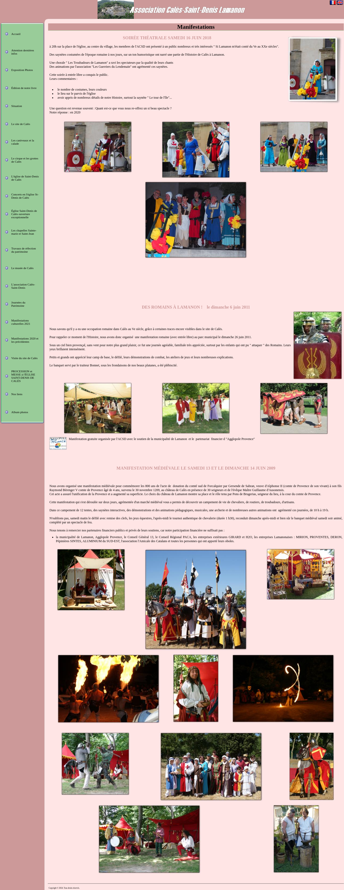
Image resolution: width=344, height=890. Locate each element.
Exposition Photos (22, 70)
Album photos (19, 412)
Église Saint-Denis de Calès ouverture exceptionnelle (24, 214)
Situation (16, 106)
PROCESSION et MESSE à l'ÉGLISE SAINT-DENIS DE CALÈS (23, 376)
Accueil (15, 33)
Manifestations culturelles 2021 (20, 322)
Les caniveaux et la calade (22, 142)
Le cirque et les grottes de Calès (24, 160)
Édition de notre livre (24, 88)
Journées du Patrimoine (18, 304)
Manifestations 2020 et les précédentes (24, 340)
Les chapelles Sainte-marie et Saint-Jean (23, 232)
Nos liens (16, 394)
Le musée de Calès (22, 268)
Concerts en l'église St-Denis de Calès (24, 196)
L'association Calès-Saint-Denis (23, 286)
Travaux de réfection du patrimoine (23, 250)
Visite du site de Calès (24, 358)
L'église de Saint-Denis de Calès (25, 178)
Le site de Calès (20, 124)
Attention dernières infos (22, 52)
